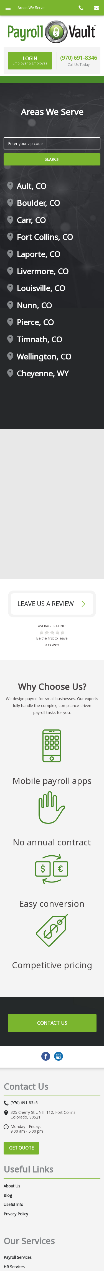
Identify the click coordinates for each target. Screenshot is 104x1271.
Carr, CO (31, 220)
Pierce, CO (35, 322)
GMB (58, 1056)
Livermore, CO (43, 271)
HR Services (14, 1267)
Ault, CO (31, 186)
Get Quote (21, 1148)
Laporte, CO (38, 254)
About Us (12, 1186)
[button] (41, 632)
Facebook (45, 1056)
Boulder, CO (38, 203)
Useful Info (13, 1205)
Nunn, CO (34, 305)
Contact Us (52, 1022)
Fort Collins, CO (45, 237)
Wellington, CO (44, 356)
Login (30, 60)
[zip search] (52, 143)
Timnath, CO (39, 339)
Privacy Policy (16, 1214)
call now (80, 7)
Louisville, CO (41, 288)
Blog (8, 1195)
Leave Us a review (45, 603)
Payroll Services (18, 1257)
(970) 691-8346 (78, 58)
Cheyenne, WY (43, 373)
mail (96, 7)
